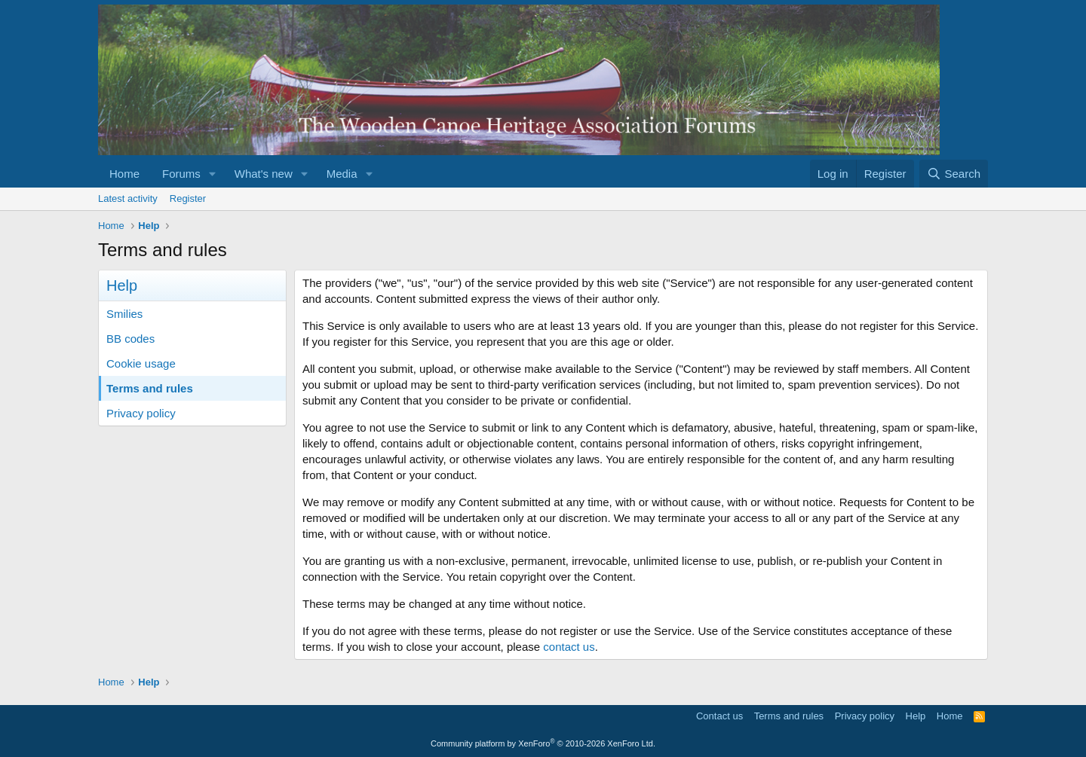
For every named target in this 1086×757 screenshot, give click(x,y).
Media (342, 173)
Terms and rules (149, 388)
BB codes (130, 338)
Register (188, 198)
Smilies (124, 313)
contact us (568, 646)
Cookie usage (141, 363)
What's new (264, 173)
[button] (212, 174)
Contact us (719, 716)
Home (124, 173)
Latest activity (128, 198)
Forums (181, 173)
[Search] (953, 174)
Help (916, 716)
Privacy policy (141, 413)
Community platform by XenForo (543, 743)
